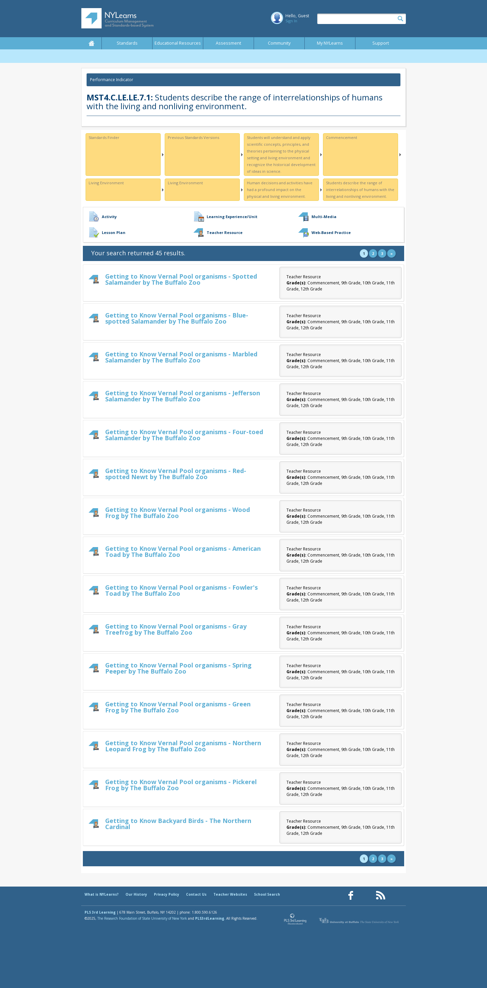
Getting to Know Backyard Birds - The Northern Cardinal (178, 824)
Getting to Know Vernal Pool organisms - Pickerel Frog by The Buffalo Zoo (181, 785)
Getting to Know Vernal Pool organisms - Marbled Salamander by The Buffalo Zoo (181, 357)
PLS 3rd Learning (100, 912)
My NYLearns (330, 43)
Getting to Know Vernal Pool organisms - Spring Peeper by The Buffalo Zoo (178, 668)
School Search (267, 894)
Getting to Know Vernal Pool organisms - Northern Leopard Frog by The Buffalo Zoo (183, 746)
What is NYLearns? (102, 894)
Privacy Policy (166, 894)
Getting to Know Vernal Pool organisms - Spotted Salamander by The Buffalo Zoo (181, 279)
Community (279, 43)
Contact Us (196, 894)
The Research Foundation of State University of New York (142, 918)
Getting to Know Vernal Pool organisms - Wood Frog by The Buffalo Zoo (177, 512)
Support (380, 43)
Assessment (228, 43)
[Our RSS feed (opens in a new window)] (380, 895)
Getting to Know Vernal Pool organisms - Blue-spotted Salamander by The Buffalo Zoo (176, 318)
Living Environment (106, 182)
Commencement (341, 137)
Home (91, 43)
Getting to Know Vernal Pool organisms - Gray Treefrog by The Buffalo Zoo (176, 629)
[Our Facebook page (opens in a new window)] (350, 895)
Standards (127, 43)
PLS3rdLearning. (210, 918)
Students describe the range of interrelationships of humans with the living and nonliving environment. (360, 189)
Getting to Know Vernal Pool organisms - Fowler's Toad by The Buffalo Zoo (181, 590)
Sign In (291, 20)
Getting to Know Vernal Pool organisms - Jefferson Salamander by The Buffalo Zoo (182, 396)
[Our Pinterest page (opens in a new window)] (365, 895)
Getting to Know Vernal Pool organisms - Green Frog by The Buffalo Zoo (178, 707)
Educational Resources (178, 43)
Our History (136, 894)
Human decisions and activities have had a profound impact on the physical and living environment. (279, 189)
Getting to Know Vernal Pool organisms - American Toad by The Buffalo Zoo (183, 551)
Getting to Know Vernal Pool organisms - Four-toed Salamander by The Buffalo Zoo (184, 435)
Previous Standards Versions (193, 137)
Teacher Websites (230, 894)
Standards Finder (104, 137)
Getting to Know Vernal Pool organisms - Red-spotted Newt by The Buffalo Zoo (175, 474)
